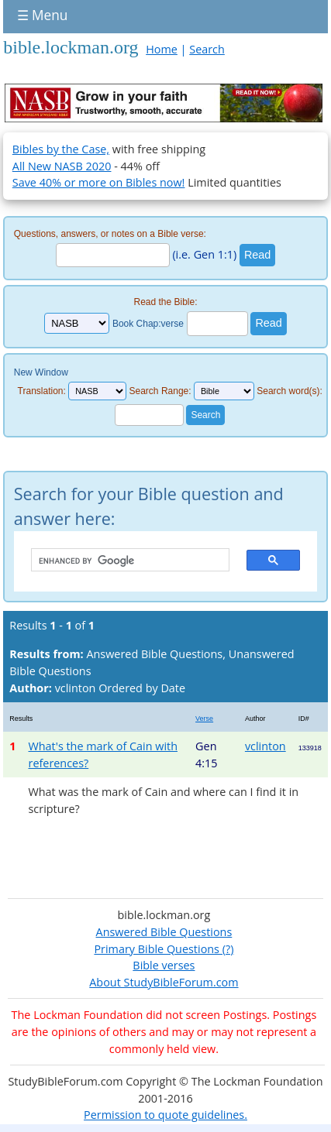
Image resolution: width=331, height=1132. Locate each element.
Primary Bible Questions (156, 949)
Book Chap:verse (148, 323)
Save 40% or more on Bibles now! (98, 182)
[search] (122, 560)
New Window (41, 372)
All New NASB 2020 (62, 166)
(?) (226, 949)
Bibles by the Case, (60, 149)
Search (207, 49)
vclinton (265, 746)
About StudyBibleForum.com (163, 982)
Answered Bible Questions (164, 931)
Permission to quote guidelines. (165, 1114)
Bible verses (164, 965)
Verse (204, 718)
